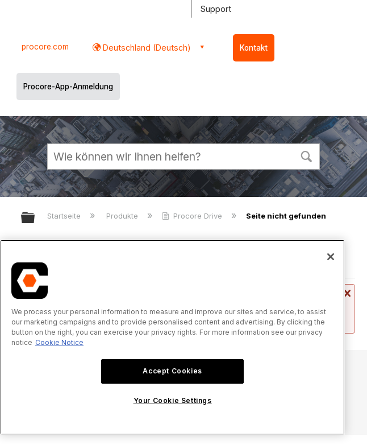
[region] (172, 337)
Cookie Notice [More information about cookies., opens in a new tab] (59, 342)
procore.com (45, 46)
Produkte (123, 215)
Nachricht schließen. (346, 293)
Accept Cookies (172, 371)
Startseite (65, 215)
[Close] (330, 256)
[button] (306, 155)
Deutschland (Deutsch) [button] (146, 47)
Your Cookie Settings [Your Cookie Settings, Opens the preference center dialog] (173, 400)
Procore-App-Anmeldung (68, 86)
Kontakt (254, 47)
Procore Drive (193, 215)
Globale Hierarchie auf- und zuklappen (35, 218)
